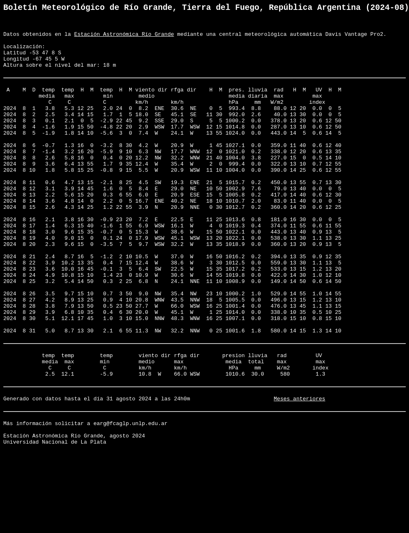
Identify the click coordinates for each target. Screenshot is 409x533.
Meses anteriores (299, 473)
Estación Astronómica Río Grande (124, 39)
